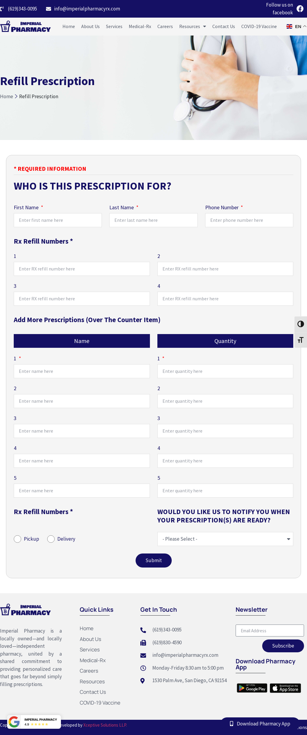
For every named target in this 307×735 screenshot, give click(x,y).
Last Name (122, 208)
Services (114, 26)
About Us (90, 26)
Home (68, 26)
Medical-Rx (140, 26)
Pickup (31, 539)
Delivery (66, 539)
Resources (192, 26)
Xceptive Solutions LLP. (104, 725)
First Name (27, 208)
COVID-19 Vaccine (259, 26)
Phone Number (222, 208)
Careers (165, 26)
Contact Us (223, 26)
